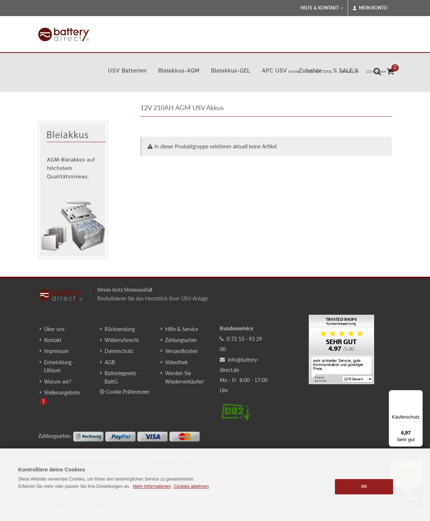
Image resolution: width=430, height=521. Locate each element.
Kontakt (53, 340)
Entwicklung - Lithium (59, 366)
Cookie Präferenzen (124, 391)
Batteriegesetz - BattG (122, 377)
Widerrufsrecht (122, 340)
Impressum (56, 351)
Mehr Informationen (152, 486)
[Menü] (418, 394)
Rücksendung (120, 329)
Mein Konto (369, 8)
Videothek (176, 362)
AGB (110, 362)
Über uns (54, 329)
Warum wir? (57, 381)
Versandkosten (181, 351)
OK (364, 486)
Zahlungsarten (181, 340)
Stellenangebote (62, 392)
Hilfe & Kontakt (322, 8)
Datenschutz (119, 351)
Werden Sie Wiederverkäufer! (184, 377)
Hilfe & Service (181, 329)
